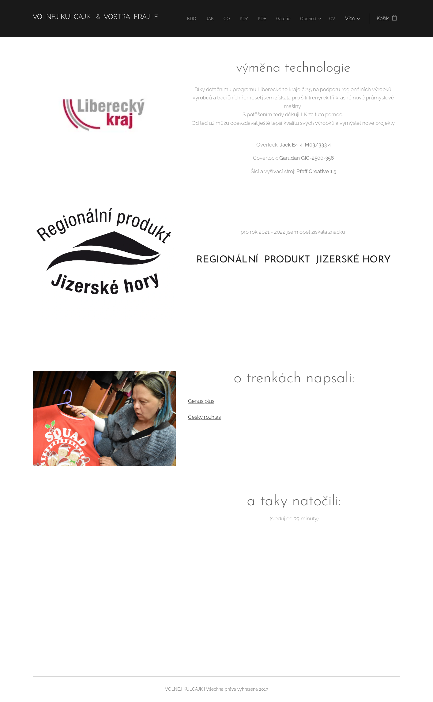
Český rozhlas (204, 417)
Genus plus (201, 401)
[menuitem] (185, 18)
